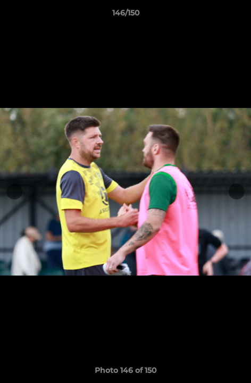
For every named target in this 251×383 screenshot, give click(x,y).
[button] (238, 15)
